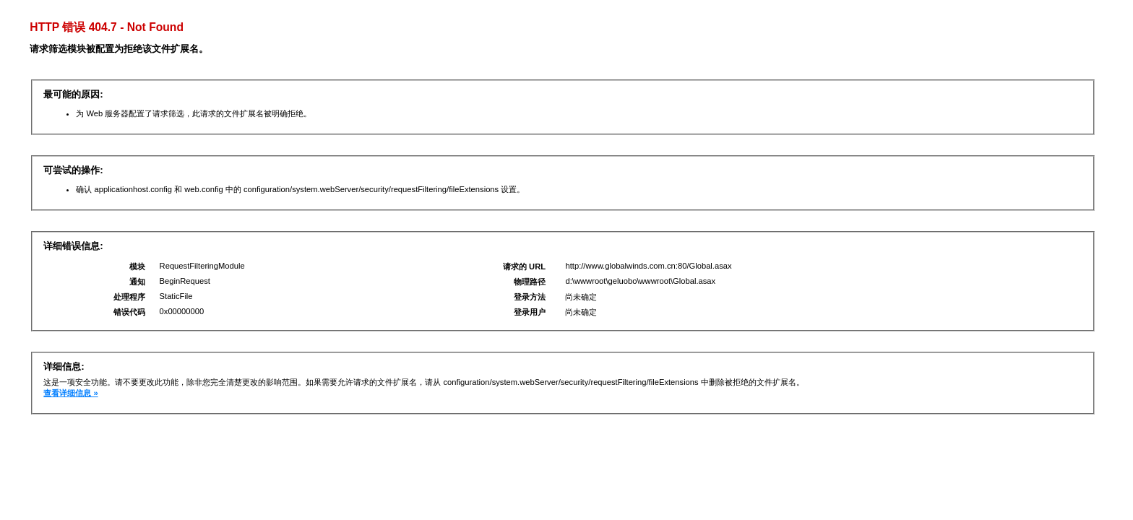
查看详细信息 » (70, 393)
